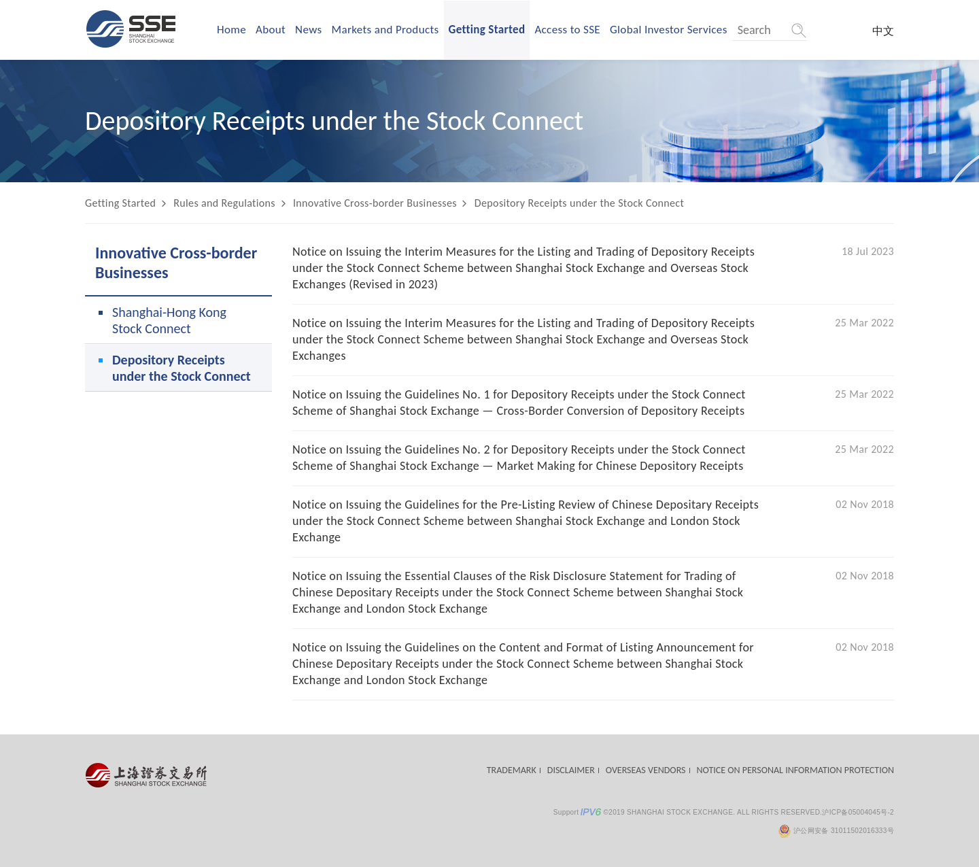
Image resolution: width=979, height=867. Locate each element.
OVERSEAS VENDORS (646, 770)
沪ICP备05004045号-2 (858, 812)
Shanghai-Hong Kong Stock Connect (169, 320)
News (308, 29)
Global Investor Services (668, 29)
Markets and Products (385, 29)
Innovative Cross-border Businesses (375, 203)
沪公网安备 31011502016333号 (836, 830)
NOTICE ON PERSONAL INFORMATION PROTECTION (795, 770)
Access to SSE (567, 29)
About (271, 29)
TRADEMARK (511, 770)
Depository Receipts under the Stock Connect (579, 203)
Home (231, 29)
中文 (883, 31)
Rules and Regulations (224, 203)
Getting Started (487, 29)
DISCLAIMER (571, 770)
